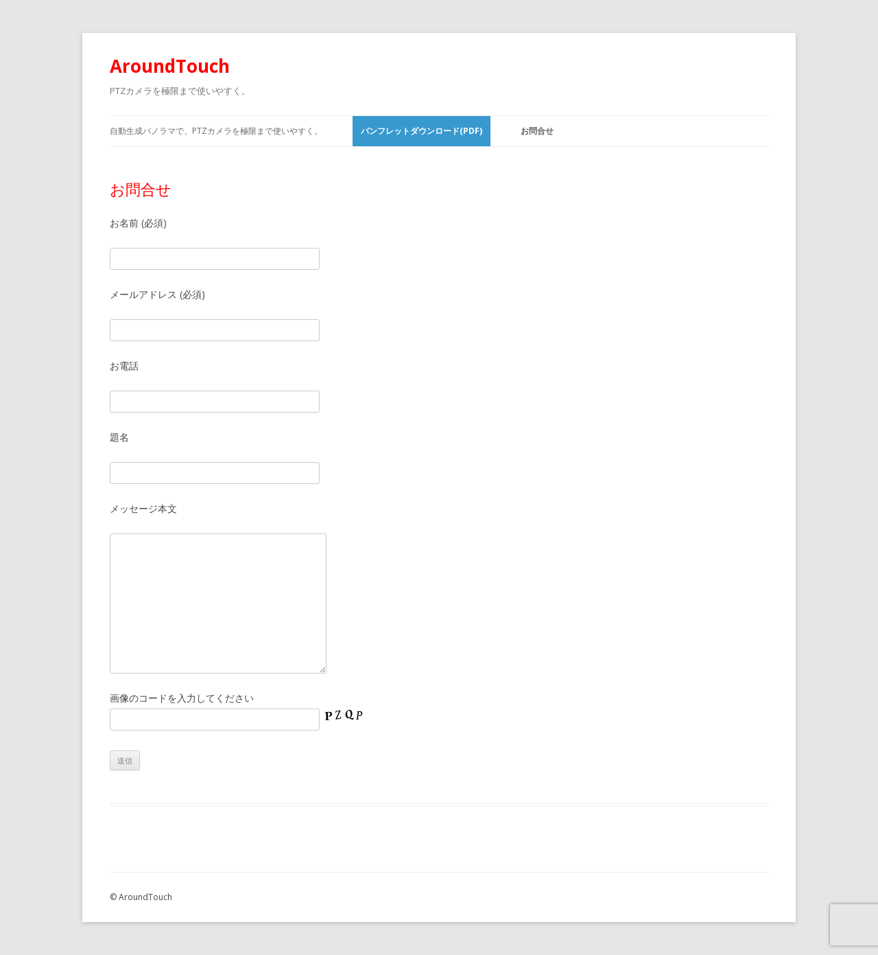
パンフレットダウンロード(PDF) (421, 131)
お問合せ (537, 131)
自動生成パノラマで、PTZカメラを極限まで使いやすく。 (216, 131)
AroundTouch (170, 66)
